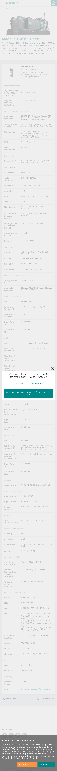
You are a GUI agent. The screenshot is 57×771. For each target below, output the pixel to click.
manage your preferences (24, 754)
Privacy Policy (21, 758)
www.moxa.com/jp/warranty (37, 689)
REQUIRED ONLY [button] (27, 764)
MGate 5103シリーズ (31, 70)
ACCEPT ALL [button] (46, 764)
